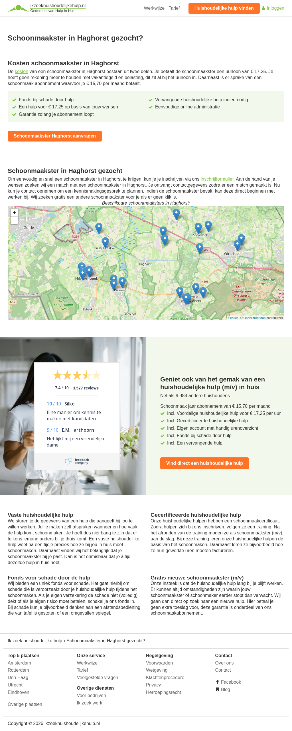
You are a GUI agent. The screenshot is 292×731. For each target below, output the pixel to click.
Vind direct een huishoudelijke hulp (204, 463)
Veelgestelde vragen (97, 677)
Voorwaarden (159, 663)
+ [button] (14, 212)
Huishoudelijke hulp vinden (224, 8)
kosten (21, 71)
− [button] (14, 220)
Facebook (230, 682)
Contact (223, 670)
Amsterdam (19, 663)
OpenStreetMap (255, 318)
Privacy (153, 684)
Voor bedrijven (91, 695)
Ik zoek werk (89, 702)
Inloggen (272, 8)
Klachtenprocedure (165, 677)
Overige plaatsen (25, 704)
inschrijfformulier (217, 179)
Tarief (174, 8)
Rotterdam (18, 670)
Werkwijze (154, 8)
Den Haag (18, 677)
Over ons (224, 663)
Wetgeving (156, 670)
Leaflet (233, 318)
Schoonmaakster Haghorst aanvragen (55, 136)
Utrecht (15, 684)
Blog (225, 689)
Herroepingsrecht (163, 692)
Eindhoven (18, 692)
